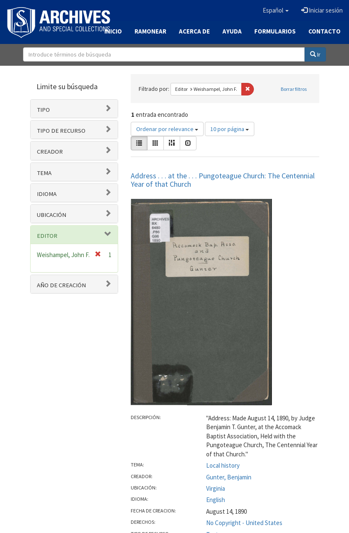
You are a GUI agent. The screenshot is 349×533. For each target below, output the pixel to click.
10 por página (229, 129)
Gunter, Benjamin (228, 477)
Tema (44, 173)
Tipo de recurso (61, 130)
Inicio (113, 31)
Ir (315, 54)
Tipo (43, 109)
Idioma (47, 194)
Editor (47, 235)
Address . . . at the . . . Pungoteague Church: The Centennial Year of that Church (223, 180)
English (215, 500)
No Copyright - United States (244, 523)
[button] (275, 10)
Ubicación (51, 215)
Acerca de (194, 31)
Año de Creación (61, 285)
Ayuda (232, 31)
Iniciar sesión (322, 10)
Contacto (324, 31)
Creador (50, 151)
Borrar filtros (294, 89)
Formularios (275, 31)
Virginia (215, 488)
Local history (223, 465)
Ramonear (150, 31)
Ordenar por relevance (167, 129)
